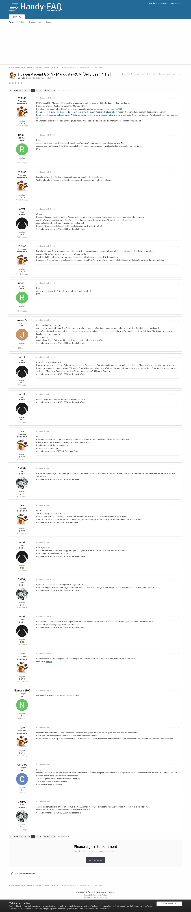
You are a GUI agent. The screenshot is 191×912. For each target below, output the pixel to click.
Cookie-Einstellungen (41, 909)
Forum (11, 22)
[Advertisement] (95, 44)
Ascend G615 (47, 78)
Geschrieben (44, 98)
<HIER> (48, 662)
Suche (48, 22)
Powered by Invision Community (95, 897)
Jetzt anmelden (95, 860)
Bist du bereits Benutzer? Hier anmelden (165, 3)
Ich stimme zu (169, 904)
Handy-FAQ (16, 17)
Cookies (102, 906)
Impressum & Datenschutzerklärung (91, 892)
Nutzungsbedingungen (50, 906)
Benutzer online (35, 22)
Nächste (47, 90)
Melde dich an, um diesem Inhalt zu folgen (140, 74)
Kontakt (112, 892)
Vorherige (18, 90)
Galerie (22, 22)
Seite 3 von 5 (63, 90)
